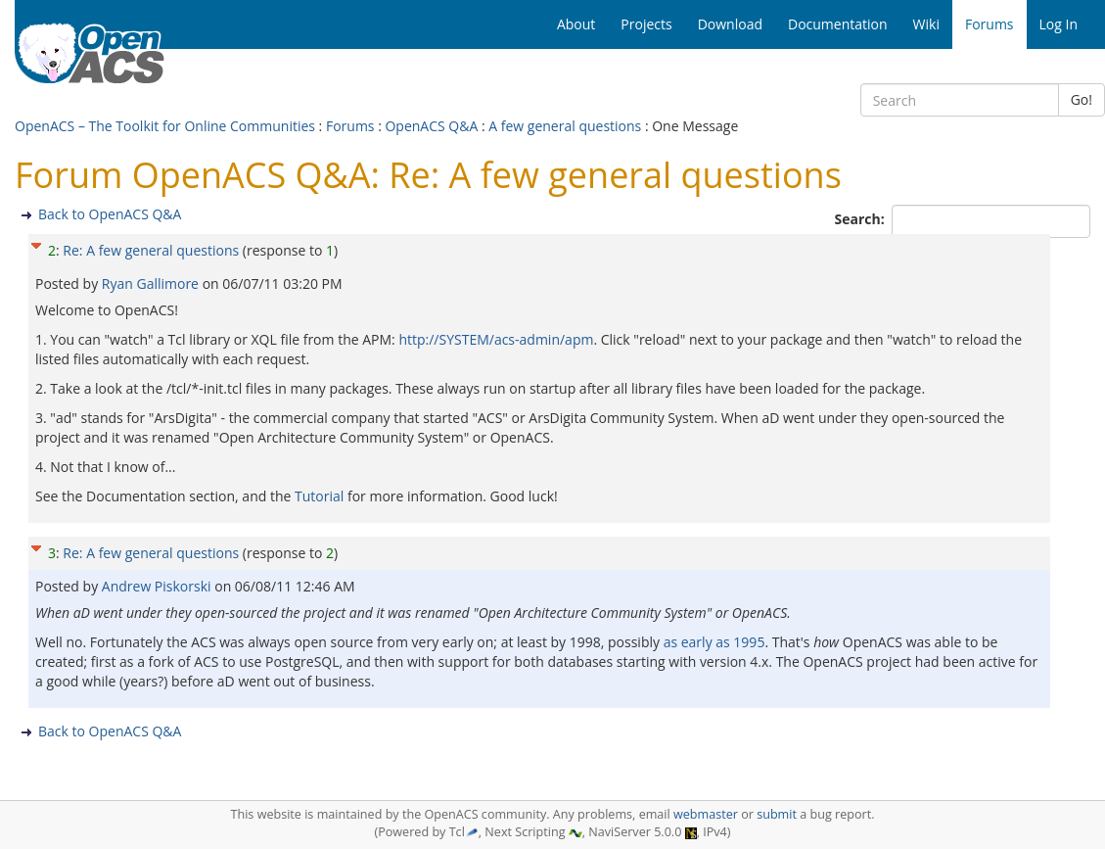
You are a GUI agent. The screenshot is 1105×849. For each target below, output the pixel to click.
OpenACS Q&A (431, 126)
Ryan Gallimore (152, 283)
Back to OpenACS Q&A (109, 214)
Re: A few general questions (151, 250)
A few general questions (564, 126)
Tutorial (319, 496)
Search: (862, 219)
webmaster (705, 814)
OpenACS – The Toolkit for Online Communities (165, 126)
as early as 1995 (714, 642)
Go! (1081, 99)
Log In (1058, 24)
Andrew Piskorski (158, 586)
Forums (350, 126)
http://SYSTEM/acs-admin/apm (495, 339)
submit (777, 814)
